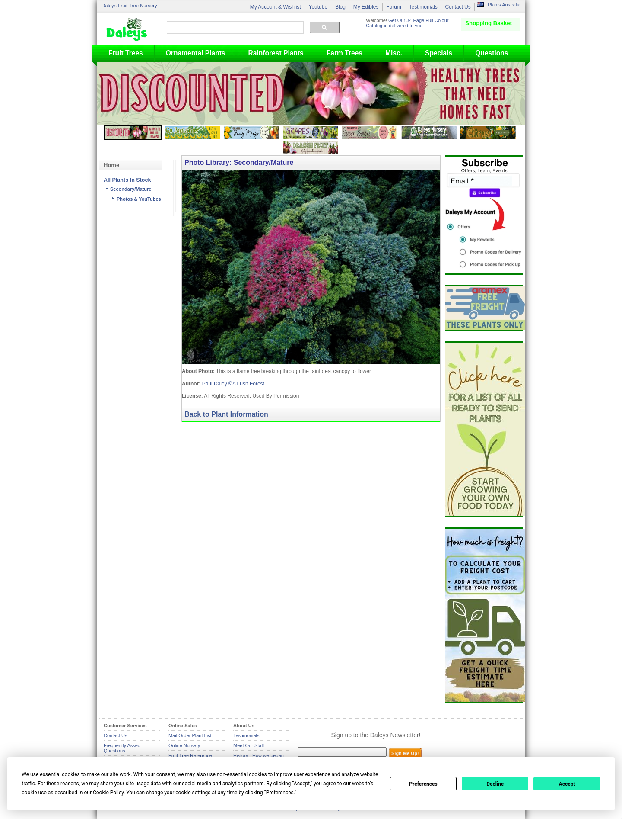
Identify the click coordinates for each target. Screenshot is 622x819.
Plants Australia (504, 4)
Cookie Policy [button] (108, 793)
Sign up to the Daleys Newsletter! (376, 735)
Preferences (423, 784)
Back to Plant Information (226, 414)
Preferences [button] (280, 793)
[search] (234, 28)
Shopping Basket (488, 23)
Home (111, 165)
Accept (567, 784)
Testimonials (423, 7)
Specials (438, 53)
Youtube (317, 7)
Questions (491, 53)
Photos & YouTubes (139, 199)
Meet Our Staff (248, 745)
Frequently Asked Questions (122, 748)
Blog (340, 7)
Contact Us (457, 7)
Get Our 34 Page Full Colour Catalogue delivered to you (407, 23)
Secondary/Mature (130, 189)
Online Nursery (184, 745)
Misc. (393, 53)
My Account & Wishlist (275, 7)
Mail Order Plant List (190, 735)
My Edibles (366, 7)
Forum (393, 7)
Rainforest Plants (276, 53)
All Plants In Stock (127, 180)
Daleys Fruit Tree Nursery (129, 5)
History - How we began (258, 755)
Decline (495, 784)
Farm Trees (344, 53)
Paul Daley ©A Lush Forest (233, 384)
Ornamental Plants (195, 53)
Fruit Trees (125, 53)
